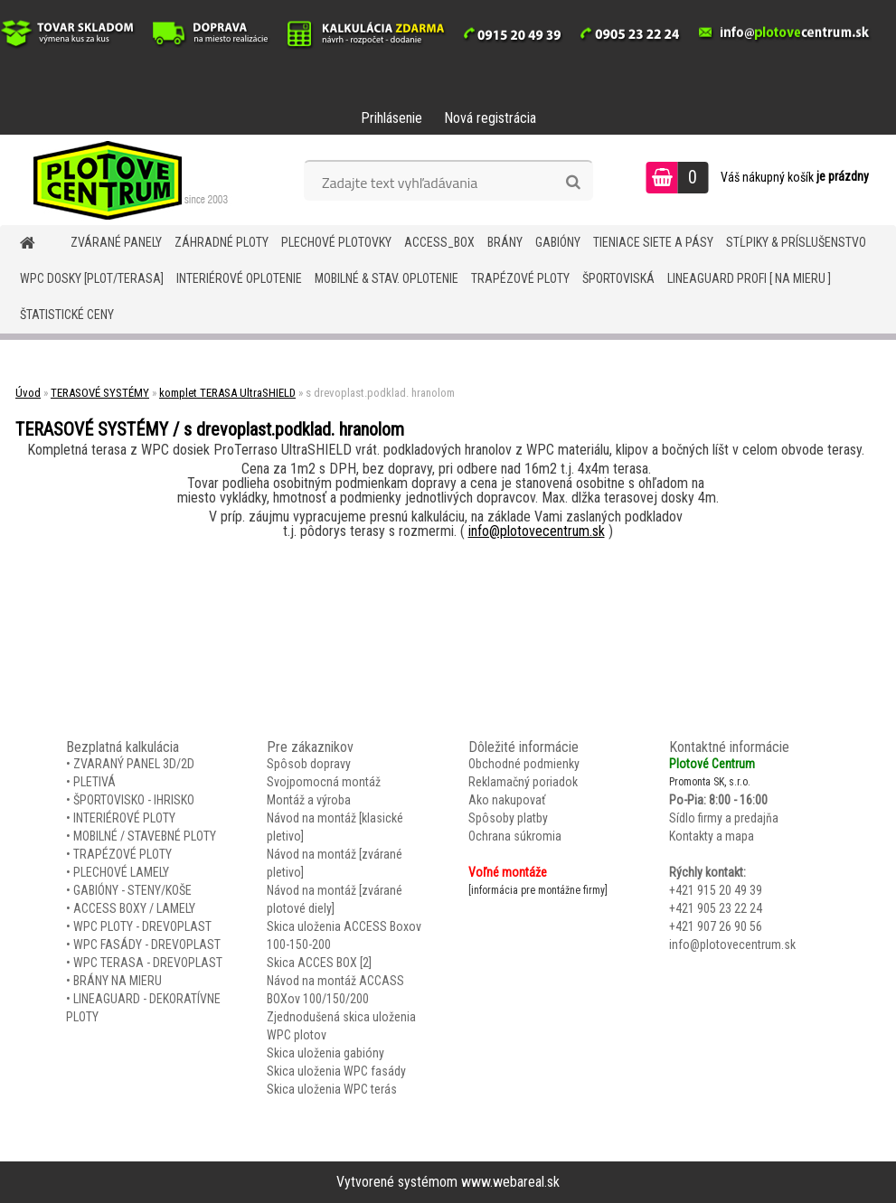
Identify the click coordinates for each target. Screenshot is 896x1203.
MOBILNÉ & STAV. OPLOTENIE (386, 278)
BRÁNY (505, 242)
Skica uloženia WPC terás (332, 1089)
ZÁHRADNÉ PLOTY (221, 242)
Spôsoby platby (508, 818)
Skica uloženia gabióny (325, 1053)
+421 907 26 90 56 (715, 926)
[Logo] (124, 180)
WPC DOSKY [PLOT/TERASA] (92, 278)
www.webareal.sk (510, 1181)
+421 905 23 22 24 (715, 908)
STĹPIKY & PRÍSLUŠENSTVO (796, 242)
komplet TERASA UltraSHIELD (227, 392)
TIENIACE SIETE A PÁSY (653, 242)
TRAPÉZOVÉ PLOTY (520, 278)
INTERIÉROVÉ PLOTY (124, 818)
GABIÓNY (557, 242)
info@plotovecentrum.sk (536, 531)
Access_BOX (439, 242)
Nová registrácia (490, 118)
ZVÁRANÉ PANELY (116, 242)
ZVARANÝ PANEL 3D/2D (133, 764)
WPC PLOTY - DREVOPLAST (142, 926)
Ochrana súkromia (514, 836)
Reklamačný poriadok (523, 782)
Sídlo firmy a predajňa (723, 818)
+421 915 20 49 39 (715, 890)
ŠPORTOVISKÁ (618, 278)
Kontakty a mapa (711, 836)
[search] (573, 182)
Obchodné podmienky (524, 764)
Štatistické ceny (67, 314)
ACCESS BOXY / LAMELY (134, 908)
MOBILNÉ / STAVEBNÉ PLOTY (144, 836)
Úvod (28, 392)
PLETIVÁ (94, 782)
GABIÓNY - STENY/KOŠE (132, 890)
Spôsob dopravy (309, 764)
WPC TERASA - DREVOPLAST (147, 962)
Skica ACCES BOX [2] (319, 962)
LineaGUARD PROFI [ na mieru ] (749, 278)
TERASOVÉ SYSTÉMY (100, 392)
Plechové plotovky (336, 242)
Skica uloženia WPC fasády (336, 1071)
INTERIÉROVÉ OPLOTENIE (239, 278)
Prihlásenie (391, 118)
